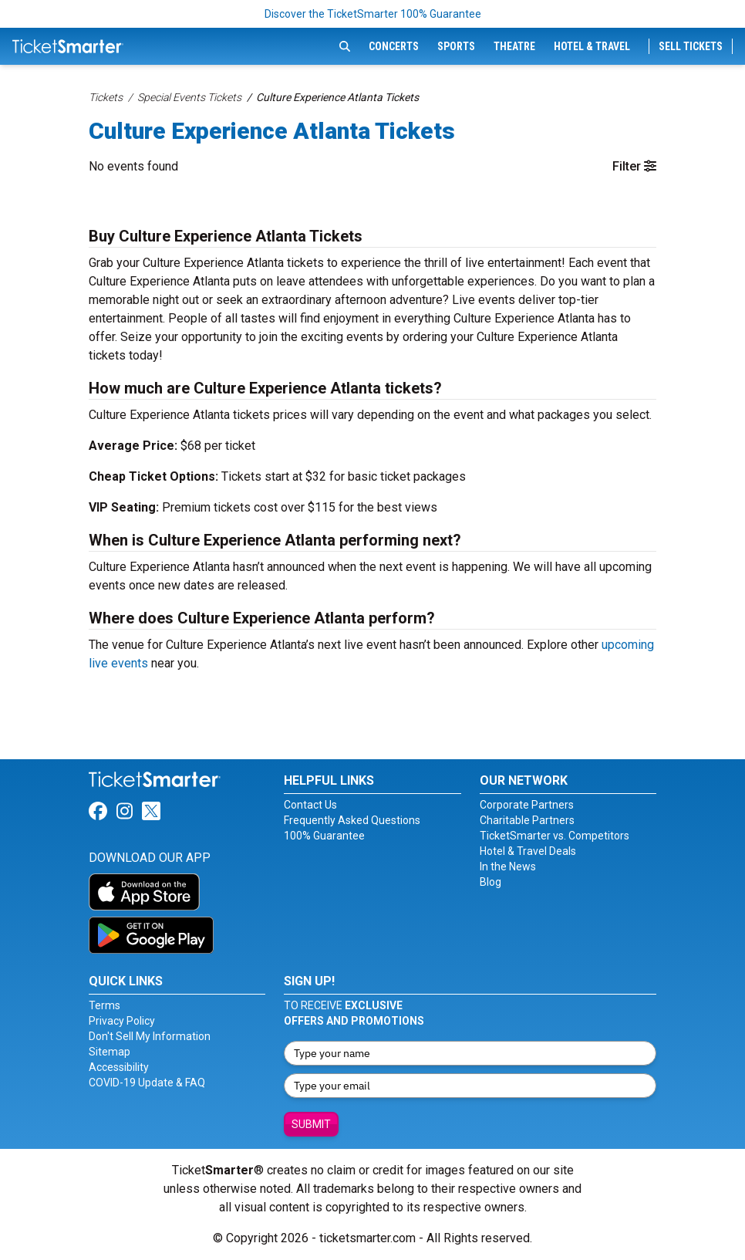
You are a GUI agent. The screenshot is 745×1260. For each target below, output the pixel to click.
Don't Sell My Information (150, 1036)
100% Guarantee (324, 835)
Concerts (394, 46)
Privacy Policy (122, 1021)
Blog (490, 882)
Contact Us (310, 805)
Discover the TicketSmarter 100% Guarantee (373, 14)
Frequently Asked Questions (352, 820)
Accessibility (119, 1067)
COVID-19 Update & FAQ (147, 1082)
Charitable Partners (527, 820)
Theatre (514, 46)
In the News (508, 866)
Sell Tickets (691, 46)
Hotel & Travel (592, 46)
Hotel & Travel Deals (528, 851)
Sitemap (109, 1051)
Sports (456, 46)
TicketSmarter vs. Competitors (554, 835)
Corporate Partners (527, 805)
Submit (311, 1124)
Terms (104, 1005)
